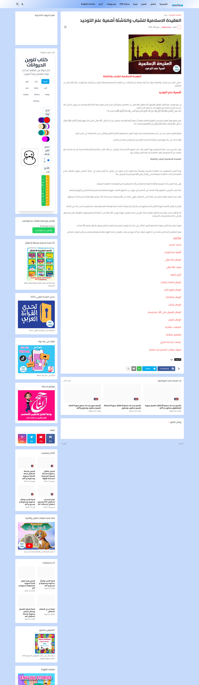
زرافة (36, 88)
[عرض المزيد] (128, 368)
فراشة (25, 94)
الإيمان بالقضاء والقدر (171, 282)
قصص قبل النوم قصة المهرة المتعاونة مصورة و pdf (27, 584)
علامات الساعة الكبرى (170, 342)
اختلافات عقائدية (173, 327)
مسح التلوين (46, 190)
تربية (135, 4)
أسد (45, 88)
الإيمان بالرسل (174, 319)
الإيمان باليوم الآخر (172, 290)
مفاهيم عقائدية (173, 334)
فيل (27, 81)
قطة (45, 81)
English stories (88, 4)
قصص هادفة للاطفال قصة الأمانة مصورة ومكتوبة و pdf (28, 475)
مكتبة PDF (124, 4)
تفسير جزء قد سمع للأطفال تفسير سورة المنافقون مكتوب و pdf (163, 406)
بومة (47, 94)
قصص (153, 4)
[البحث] (17, 4)
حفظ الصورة (43, 190)
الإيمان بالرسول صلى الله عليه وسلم (164, 312)
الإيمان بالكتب (174, 304)
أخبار (101, 4)
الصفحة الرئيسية (175, 15)
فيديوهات (111, 4)
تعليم (144, 4)
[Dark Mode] (22, 4)
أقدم (64, 443)
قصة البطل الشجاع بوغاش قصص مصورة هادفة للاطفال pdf (27, 612)
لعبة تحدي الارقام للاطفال (47, 610)
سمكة (37, 94)
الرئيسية (163, 4)
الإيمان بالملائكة (173, 297)
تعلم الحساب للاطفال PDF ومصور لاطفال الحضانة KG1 (46, 502)
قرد (27, 88)
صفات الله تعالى (173, 267)
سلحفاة (36, 101)
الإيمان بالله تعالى (173, 260)
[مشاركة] (65, 27)
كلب (36, 81)
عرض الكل (67, 381)
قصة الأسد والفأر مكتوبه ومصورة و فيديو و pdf (27, 502)
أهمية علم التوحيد (172, 252)
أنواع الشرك (175, 275)
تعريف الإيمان (175, 245)
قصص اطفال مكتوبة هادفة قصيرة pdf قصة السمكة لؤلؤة (48, 475)
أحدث (180, 443)
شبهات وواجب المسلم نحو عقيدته (165, 349)
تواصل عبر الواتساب (43, 230)
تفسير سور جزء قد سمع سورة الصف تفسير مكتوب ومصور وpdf (84, 406)
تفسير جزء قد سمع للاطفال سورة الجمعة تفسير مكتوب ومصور (122, 406)
